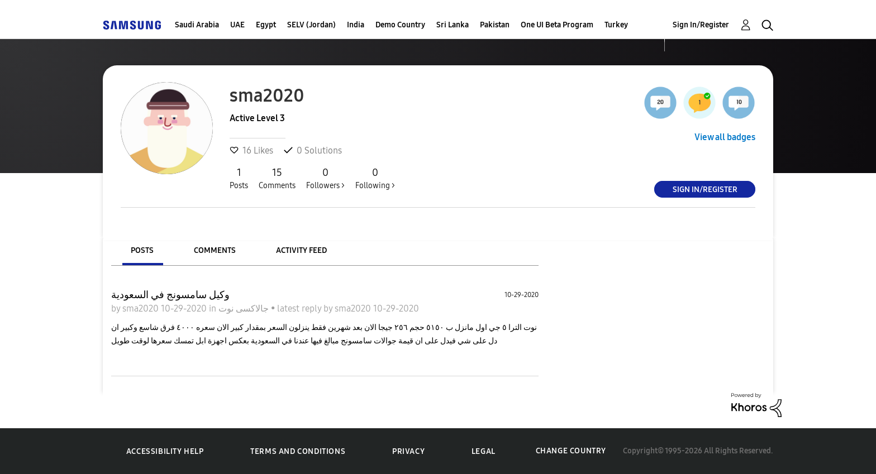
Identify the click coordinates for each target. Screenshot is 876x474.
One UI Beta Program (557, 25)
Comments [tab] (215, 250)
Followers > (325, 178)
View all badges (724, 137)
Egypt (266, 25)
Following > (375, 178)
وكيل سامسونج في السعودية (170, 295)
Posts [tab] (142, 250)
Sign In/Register (701, 25)
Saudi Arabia (197, 25)
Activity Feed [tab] (301, 250)
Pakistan (495, 25)
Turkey (616, 25)
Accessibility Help (165, 451)
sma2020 (141, 308)
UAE (237, 25)
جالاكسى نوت (244, 308)
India (355, 25)
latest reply (300, 308)
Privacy (408, 451)
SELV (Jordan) (311, 25)
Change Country (571, 451)
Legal (484, 451)
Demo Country (400, 25)
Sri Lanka (452, 25)
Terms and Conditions (297, 451)
